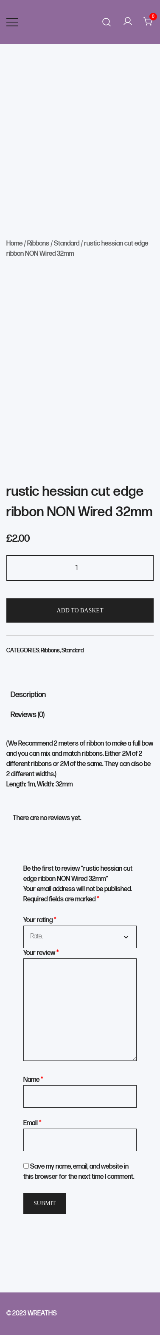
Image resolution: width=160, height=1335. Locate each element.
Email (32, 1123)
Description (28, 694)
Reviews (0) (28, 714)
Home (14, 244)
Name (33, 1080)
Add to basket (80, 610)
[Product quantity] (80, 568)
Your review (41, 953)
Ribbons (38, 244)
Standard (66, 244)
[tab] (80, 695)
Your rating (39, 920)
